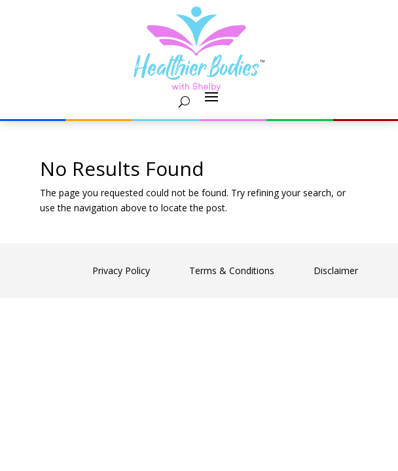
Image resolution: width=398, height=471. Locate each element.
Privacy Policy (121, 270)
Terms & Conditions (231, 270)
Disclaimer (336, 270)
